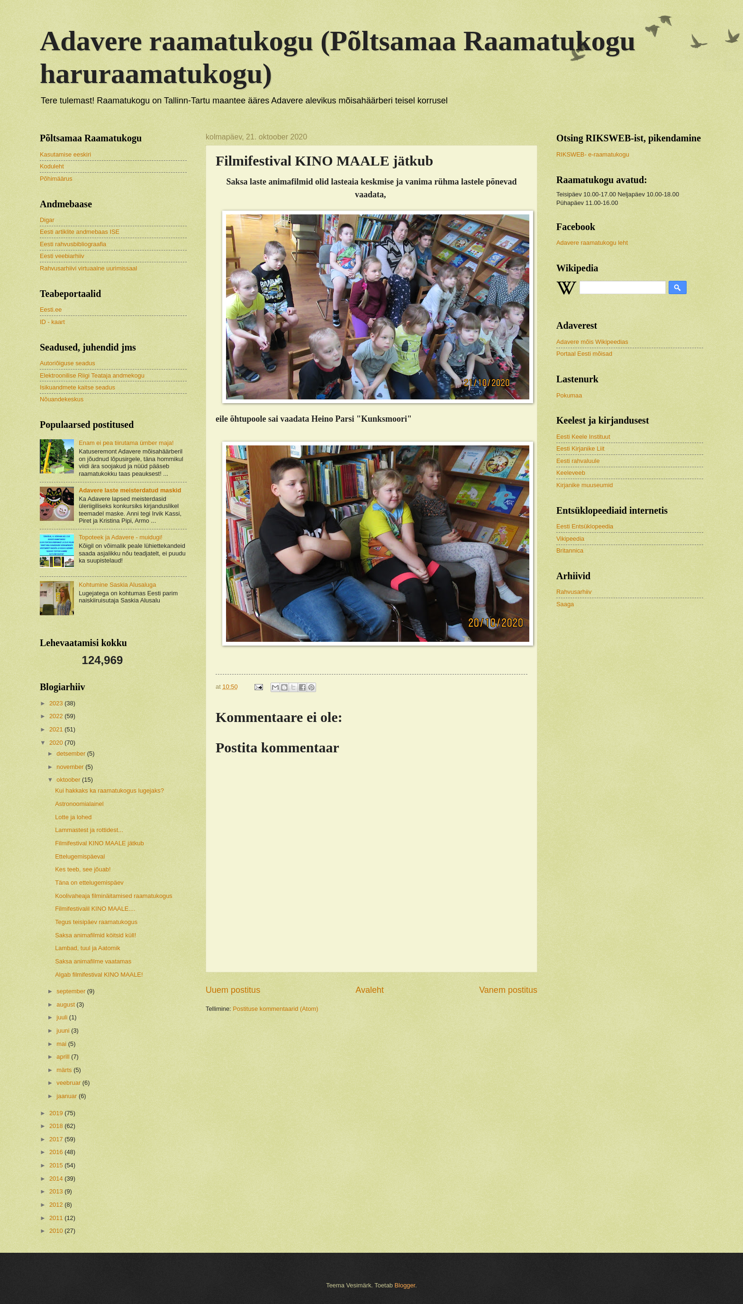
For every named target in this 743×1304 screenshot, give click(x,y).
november (70, 766)
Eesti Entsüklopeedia (584, 526)
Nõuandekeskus (61, 399)
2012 (56, 1204)
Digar (47, 219)
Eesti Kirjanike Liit (580, 448)
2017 (56, 1139)
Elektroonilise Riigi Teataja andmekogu (92, 375)
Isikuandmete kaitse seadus (77, 387)
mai (62, 1043)
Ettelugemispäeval (80, 856)
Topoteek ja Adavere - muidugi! (121, 537)
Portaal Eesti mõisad (584, 353)
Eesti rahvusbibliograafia (73, 244)
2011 (56, 1217)
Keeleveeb (570, 472)
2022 (56, 716)
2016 (56, 1152)
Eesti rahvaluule (578, 460)
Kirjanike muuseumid (584, 485)
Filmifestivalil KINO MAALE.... (95, 908)
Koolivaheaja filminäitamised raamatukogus (113, 895)
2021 (56, 729)
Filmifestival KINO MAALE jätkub (99, 843)
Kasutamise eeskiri (65, 154)
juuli (62, 1017)
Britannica (569, 550)
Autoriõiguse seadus (67, 363)
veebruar (69, 1082)
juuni (63, 1030)
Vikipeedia (570, 538)
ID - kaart (52, 321)
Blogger (405, 1285)
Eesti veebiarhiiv (62, 255)
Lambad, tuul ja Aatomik (87, 948)
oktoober (69, 779)
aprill (63, 1056)
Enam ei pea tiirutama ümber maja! (126, 442)
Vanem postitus (508, 990)
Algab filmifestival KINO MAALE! (99, 974)
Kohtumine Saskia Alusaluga (117, 584)
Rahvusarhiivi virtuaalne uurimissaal (88, 268)
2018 (56, 1125)
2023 (56, 703)
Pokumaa (569, 395)
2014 (56, 1178)
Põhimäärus (56, 178)
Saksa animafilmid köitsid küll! (95, 935)
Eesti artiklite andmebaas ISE (79, 231)
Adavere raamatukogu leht (592, 242)
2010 (56, 1230)
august (66, 1004)
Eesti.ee (51, 309)
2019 (56, 1113)
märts (64, 1069)
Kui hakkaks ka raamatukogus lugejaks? (109, 790)
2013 (56, 1191)
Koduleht (52, 166)
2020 (56, 742)
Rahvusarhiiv (573, 591)
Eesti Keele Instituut (583, 436)
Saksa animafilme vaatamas (93, 961)
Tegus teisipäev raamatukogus (96, 921)
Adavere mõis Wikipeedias (592, 341)
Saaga (565, 604)
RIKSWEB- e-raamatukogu (592, 154)
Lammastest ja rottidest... (89, 829)
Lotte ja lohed (73, 817)
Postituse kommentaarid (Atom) (275, 1008)
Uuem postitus (233, 990)
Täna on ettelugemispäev (89, 882)
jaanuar (67, 1096)
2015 (56, 1165)
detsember (71, 753)
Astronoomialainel (79, 803)
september (71, 991)
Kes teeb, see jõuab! (82, 869)
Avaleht (369, 990)
